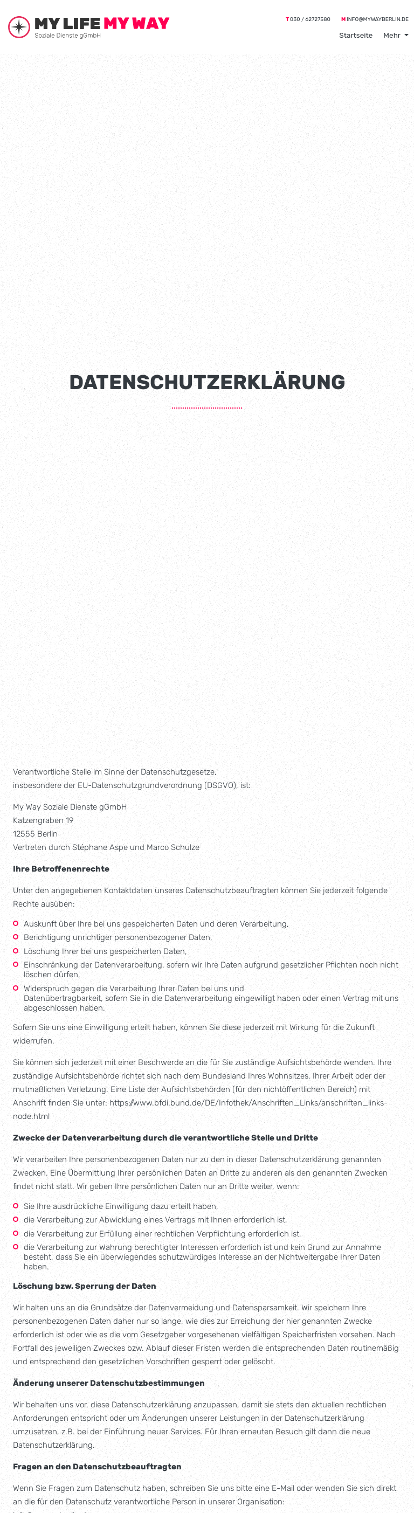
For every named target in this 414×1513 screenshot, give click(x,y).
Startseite (355, 35)
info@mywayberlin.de (378, 19)
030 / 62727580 (310, 19)
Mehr (392, 35)
